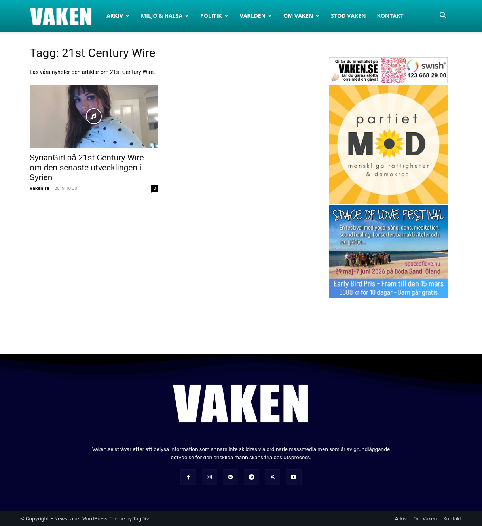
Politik (214, 15)
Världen (256, 15)
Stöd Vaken (348, 15)
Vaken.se (39, 188)
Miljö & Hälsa (165, 15)
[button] (442, 16)
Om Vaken (301, 15)
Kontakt (390, 15)
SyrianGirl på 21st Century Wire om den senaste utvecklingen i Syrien (87, 167)
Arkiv (117, 15)
